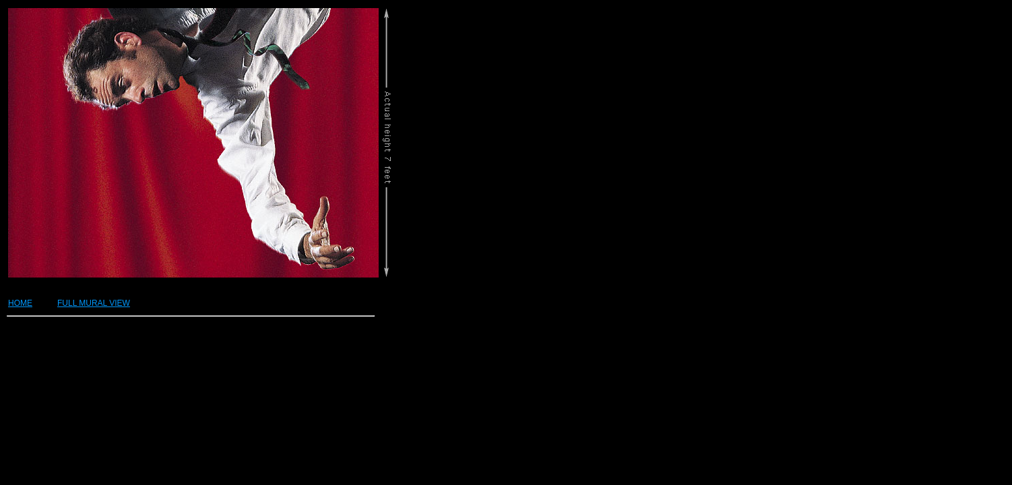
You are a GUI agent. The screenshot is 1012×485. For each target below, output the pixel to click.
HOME (20, 303)
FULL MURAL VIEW (93, 303)
